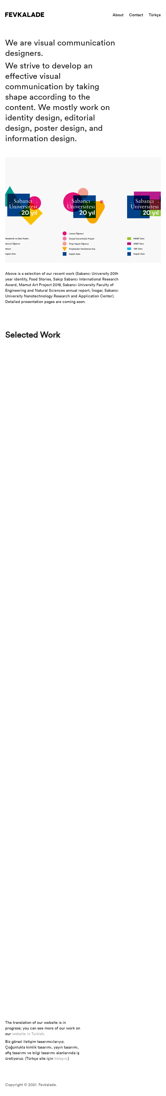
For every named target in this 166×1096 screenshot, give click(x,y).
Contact (136, 14)
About (118, 14)
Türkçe (155, 14)
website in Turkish (28, 1033)
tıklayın (60, 1058)
